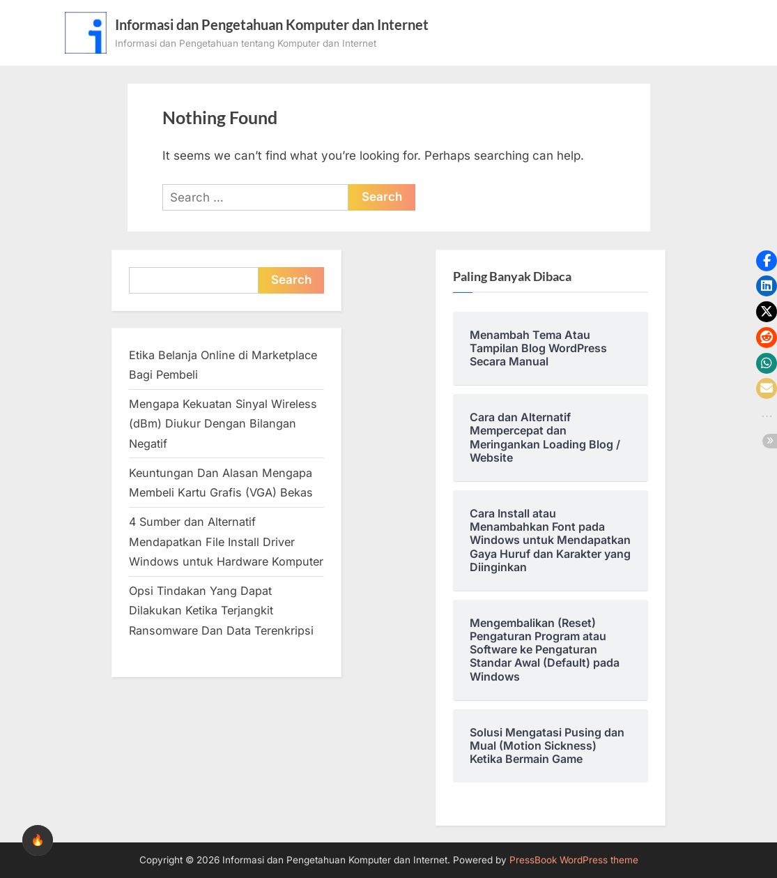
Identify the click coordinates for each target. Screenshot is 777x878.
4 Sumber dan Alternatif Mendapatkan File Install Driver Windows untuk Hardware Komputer (226, 541)
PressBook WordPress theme (573, 859)
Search (291, 280)
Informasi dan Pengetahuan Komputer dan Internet (272, 24)
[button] (766, 260)
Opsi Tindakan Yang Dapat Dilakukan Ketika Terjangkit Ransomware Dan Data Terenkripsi (221, 610)
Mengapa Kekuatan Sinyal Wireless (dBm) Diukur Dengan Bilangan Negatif (223, 424)
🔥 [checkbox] (38, 840)
